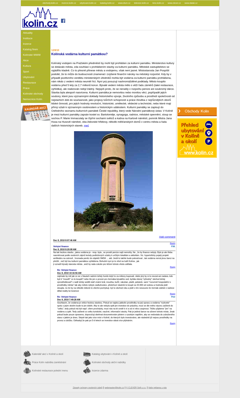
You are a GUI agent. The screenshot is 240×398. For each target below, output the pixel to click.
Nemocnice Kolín (32, 99)
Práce (26, 88)
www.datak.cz (191, 3)
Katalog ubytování (110, 354)
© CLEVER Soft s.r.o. (136, 387)
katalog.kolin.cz (107, 3)
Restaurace (29, 82)
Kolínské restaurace (50, 370)
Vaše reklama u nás (157, 387)
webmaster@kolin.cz (114, 387)
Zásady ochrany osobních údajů (88, 387)
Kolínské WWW (32, 54)
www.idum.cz (124, 3)
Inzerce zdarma (100, 370)
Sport (26, 71)
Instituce (27, 38)
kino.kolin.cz (159, 3)
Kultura (27, 65)
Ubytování (28, 77)
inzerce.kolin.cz (69, 3)
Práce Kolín (49, 362)
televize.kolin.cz (141, 3)
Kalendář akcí (47, 354)
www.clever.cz (175, 3)
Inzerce (27, 43)
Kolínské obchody (33, 93)
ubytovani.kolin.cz (88, 3)
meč (86, 125)
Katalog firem (30, 49)
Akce (26, 60)
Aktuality (28, 32)
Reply (172, 243)
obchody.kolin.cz (50, 3)
